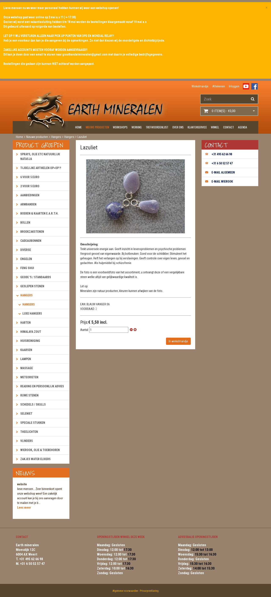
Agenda (242, 127)
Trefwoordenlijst (157, 127)
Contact (228, 127)
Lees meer (24, 507)
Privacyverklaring (149, 590)
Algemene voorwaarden (125, 590)
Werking (136, 127)
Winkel (215, 127)
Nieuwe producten (97, 127)
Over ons (178, 127)
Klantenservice (197, 127)
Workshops (120, 127)
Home (78, 127)
